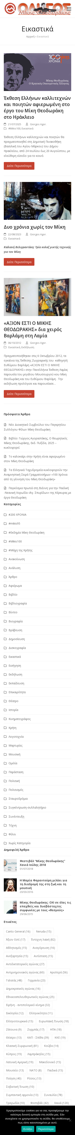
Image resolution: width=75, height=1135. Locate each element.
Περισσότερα (46, 1129)
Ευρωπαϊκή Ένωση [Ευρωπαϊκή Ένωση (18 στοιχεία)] (54, 1021)
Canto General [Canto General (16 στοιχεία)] (18, 931)
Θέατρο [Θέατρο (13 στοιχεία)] (14, 1037)
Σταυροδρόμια (18, 798)
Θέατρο (13, 701)
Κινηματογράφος (20, 719)
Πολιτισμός (16, 790)
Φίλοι (12, 834)
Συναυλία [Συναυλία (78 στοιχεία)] (53, 1095)
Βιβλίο (13, 594)
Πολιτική (14, 781)
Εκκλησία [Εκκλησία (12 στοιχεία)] (15, 1013)
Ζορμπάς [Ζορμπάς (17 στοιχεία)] (35, 1029)
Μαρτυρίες (15, 745)
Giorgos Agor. (38, 124)
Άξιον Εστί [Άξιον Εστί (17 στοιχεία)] (15, 939)
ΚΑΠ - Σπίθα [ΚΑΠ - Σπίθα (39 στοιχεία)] (38, 1037)
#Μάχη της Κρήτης (20, 550)
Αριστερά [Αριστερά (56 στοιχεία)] (59, 972)
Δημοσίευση (17, 639)
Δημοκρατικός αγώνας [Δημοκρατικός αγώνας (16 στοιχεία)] (23, 988)
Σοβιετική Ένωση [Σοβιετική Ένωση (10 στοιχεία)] (20, 1087)
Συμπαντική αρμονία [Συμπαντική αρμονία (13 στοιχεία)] (22, 1095)
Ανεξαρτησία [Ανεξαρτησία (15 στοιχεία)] (17, 956)
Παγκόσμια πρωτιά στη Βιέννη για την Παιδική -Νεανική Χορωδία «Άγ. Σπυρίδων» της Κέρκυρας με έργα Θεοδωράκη (37, 492)
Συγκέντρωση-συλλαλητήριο (27, 807)
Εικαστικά (27, 128)
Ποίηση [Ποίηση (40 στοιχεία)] (13, 1078)
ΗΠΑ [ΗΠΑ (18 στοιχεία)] (56, 1029)
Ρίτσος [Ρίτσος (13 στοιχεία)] (34, 1078)
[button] (69, 8)
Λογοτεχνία (16, 736)
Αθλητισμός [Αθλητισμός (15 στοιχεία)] (16, 948)
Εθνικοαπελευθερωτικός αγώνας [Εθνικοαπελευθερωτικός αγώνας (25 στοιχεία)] (30, 997)
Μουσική (14, 754)
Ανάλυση (14, 568)
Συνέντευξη (16, 816)
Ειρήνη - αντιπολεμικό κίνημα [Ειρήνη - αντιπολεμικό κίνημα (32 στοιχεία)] (28, 1005)
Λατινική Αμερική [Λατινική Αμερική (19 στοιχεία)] (19, 1062)
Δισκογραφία (17, 648)
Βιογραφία (16, 621)
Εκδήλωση (27, 347)
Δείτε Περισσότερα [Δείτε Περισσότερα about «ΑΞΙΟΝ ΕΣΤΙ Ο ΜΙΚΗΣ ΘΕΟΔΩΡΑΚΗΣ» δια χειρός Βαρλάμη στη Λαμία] (19, 394)
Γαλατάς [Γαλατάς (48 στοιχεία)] (14, 980)
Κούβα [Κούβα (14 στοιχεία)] (51, 1046)
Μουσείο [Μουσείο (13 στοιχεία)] (15, 1070)
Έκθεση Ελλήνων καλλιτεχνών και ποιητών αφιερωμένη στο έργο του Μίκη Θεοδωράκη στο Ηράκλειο (37, 107)
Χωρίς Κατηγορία (19, 843)
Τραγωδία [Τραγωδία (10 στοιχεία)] (15, 1103)
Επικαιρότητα (17, 692)
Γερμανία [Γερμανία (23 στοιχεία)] (36, 980)
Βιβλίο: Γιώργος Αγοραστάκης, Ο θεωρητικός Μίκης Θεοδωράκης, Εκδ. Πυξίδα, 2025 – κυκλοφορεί (35, 442)
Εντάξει (27, 1129)
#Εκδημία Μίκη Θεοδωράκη (26, 532)
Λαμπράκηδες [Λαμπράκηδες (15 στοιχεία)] (38, 1054)
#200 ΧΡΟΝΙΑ (17, 514)
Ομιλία (13, 763)
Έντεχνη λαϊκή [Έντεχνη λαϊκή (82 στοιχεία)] (43, 939)
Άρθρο (13, 577)
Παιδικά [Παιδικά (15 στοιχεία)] (55, 1070)
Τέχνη (13, 825)
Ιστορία (13, 710)
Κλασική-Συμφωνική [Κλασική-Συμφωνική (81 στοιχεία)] (22, 1046)
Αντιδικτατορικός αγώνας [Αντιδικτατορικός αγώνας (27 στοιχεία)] (25, 964)
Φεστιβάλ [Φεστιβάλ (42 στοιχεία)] (39, 1103)
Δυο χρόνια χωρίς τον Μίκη (34, 227)
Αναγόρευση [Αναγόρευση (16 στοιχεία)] (44, 948)
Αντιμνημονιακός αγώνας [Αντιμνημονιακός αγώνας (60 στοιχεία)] (25, 972)
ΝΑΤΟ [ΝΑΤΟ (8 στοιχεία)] (35, 1070)
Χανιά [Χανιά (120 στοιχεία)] (61, 1103)
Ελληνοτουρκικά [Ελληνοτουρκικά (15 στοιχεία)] (19, 1021)
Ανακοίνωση (17, 559)
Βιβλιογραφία (18, 603)
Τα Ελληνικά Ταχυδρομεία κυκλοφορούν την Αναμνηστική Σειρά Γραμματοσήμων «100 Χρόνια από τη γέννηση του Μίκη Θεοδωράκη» (36, 474)
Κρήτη (12, 728)
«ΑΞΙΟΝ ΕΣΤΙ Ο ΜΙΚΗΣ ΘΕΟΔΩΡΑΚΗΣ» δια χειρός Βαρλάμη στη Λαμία (33, 329)
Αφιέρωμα (15, 586)
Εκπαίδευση (16, 683)
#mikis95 (14, 523)
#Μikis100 (14, 128)
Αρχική (30, 36)
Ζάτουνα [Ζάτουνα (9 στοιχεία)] (14, 1029)
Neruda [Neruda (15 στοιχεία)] (43, 931)
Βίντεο (13, 612)
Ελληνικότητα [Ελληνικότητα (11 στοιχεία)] (41, 1013)
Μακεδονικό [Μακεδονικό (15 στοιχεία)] (50, 1062)
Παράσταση (16, 772)
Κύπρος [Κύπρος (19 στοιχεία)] (14, 1054)
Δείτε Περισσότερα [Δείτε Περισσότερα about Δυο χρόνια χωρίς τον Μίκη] (19, 262)
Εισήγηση (15, 665)
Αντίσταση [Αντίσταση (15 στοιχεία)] (43, 956)
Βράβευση (15, 630)
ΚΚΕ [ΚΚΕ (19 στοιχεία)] (60, 1037)
